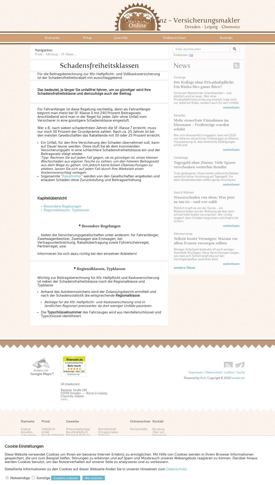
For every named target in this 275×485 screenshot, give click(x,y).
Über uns (158, 432)
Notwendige (20, 478)
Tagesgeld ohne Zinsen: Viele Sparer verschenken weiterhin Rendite (205, 164)
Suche (240, 372)
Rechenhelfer (139, 429)
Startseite (52, 38)
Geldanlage (181, 157)
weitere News (184, 268)
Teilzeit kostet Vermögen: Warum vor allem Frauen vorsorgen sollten (206, 240)
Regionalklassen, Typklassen (66, 210)
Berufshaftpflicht (77, 432)
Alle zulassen (94, 478)
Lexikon (229, 372)
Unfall (45, 432)
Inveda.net (238, 378)
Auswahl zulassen (65, 478)
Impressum (196, 372)
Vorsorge (180, 77)
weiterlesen (231, 107)
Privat (87, 38)
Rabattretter (71, 176)
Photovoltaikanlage (78, 429)
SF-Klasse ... (68, 54)
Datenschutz (213, 372)
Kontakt (226, 38)
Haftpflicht (48, 429)
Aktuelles (179, 115)
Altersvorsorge (183, 233)
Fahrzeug (52, 54)
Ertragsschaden (108, 432)
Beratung (158, 429)
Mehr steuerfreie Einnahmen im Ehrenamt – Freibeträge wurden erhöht (201, 124)
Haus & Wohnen (184, 192)
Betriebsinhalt (107, 429)
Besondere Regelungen (62, 206)
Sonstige (43, 478)
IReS (203, 378)
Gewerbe (121, 38)
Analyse (26, 429)
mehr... (65, 399)
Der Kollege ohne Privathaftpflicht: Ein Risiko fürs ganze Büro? (204, 84)
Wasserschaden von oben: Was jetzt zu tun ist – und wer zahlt (204, 199)
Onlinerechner (174, 38)
